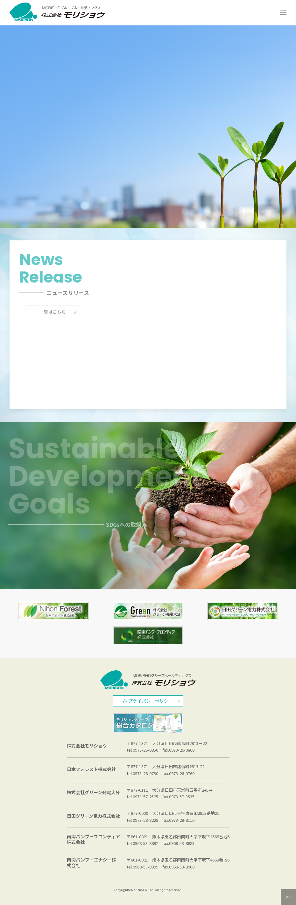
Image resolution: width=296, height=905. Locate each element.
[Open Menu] (283, 12)
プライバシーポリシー (151, 701)
